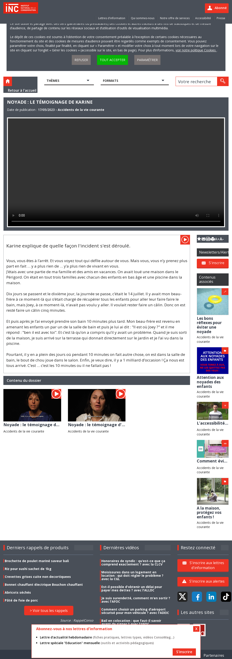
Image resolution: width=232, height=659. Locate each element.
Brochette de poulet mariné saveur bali (37, 561)
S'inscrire (216, 262)
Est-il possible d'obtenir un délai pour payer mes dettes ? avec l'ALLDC (131, 588)
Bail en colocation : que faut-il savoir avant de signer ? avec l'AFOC (131, 622)
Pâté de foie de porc (21, 600)
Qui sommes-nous (142, 18)
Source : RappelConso (76, 620)
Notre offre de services (175, 18)
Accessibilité (203, 18)
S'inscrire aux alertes (207, 581)
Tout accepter (112, 60)
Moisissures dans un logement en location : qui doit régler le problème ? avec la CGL (132, 575)
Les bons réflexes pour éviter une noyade (209, 325)
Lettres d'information (111, 18)
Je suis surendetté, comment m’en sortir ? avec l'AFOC (135, 600)
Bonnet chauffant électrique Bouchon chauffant (44, 584)
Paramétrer (147, 60)
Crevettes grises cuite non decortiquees (38, 576)
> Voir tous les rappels (49, 610)
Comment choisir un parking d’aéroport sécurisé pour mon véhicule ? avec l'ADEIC (135, 611)
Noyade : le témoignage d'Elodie (101, 424)
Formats (110, 80)
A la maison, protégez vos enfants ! (209, 512)
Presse (221, 18)
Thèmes (52, 80)
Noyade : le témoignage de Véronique (41, 424)
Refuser (81, 60)
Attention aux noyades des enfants (210, 382)
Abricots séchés (18, 592)
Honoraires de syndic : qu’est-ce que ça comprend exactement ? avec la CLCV (133, 562)
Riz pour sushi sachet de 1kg (28, 569)
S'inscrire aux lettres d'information (207, 565)
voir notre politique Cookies (196, 50)
